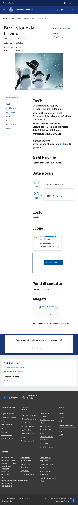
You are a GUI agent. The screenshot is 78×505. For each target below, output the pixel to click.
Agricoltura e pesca (46, 447)
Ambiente (43, 433)
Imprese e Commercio (28, 426)
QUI (62, 144)
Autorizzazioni (44, 443)
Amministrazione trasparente (45, 459)
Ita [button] (71, 3)
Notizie (61, 413)
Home (5, 18)
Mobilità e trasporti (27, 441)
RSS (2, 498)
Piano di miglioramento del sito (48, 479)
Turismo (23, 437)
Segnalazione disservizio (25, 465)
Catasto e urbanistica (28, 433)
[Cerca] (73, 10)
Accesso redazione (70, 501)
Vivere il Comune (16, 18)
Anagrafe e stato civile (28, 415)
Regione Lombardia (9, 3)
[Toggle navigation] (4, 9)
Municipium (59, 501)
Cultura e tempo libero (28, 419)
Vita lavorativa (26, 422)
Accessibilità (11, 498)
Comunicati (63, 417)
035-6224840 (45, 289)
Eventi (26, 18)
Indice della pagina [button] (12, 97)
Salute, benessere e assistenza (46, 438)
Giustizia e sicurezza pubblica (47, 421)
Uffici (3, 421)
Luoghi (61, 431)
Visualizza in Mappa (53, 263)
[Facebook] (56, 9)
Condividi (57, 28)
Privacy (20, 498)
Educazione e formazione (44, 415)
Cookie (27, 498)
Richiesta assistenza (28, 474)
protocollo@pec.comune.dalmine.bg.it (14, 480)
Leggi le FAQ (25, 470)
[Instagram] (62, 9)
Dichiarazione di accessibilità (45, 473)
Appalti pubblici (26, 430)
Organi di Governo (7, 413)
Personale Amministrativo (6, 433)
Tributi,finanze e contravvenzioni (45, 428)
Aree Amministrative (8, 417)
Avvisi (61, 421)
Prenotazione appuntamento (26, 459)
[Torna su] (73, 500)
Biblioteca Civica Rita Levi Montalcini (48, 237)
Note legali (43, 468)
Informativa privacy (46, 464)
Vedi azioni (67, 28)
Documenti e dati (7, 438)
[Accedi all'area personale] (64, 3)
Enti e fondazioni (7, 424)
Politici (3, 428)
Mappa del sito (7, 501)
